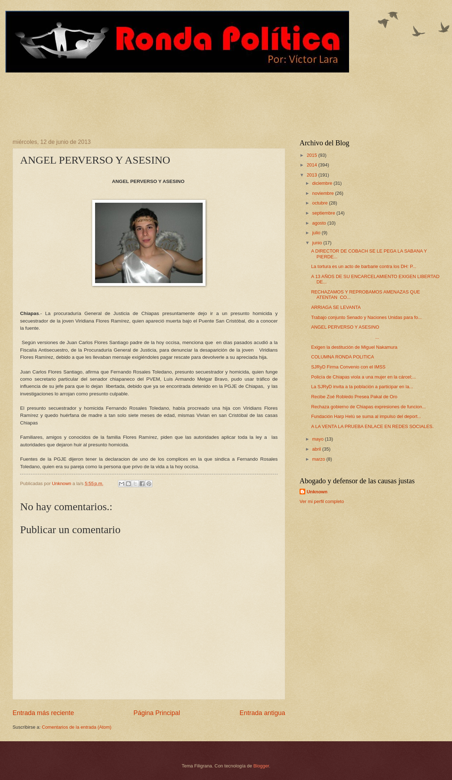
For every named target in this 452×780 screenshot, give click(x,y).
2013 (312, 175)
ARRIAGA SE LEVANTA (336, 307)
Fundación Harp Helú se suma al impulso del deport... (366, 416)
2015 (312, 155)
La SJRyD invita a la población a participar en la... (362, 386)
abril (317, 449)
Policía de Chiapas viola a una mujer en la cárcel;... (363, 377)
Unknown (317, 491)
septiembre (324, 213)
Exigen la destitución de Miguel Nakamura (354, 347)
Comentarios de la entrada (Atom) (77, 727)
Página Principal (156, 712)
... (345, 337)
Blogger (261, 766)
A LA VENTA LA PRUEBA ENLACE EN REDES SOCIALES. (372, 426)
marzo (319, 459)
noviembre (323, 193)
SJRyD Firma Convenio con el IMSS (348, 367)
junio (317, 242)
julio (316, 232)
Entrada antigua (262, 712)
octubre (320, 203)
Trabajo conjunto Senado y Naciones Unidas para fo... (366, 317)
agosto (319, 223)
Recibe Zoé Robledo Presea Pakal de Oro (354, 396)
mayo (318, 439)
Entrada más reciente (43, 712)
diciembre (322, 183)
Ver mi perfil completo (322, 501)
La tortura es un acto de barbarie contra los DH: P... (363, 266)
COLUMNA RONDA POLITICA (342, 357)
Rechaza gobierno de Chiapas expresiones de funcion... (368, 406)
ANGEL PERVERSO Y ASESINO (345, 327)
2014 (312, 165)
